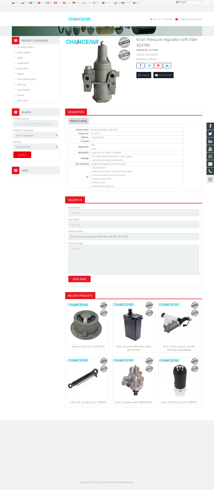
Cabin (20, 66)
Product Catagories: (23, 139)
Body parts (22, 77)
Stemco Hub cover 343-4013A (88, 353)
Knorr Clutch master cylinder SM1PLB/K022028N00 (179, 354)
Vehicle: (17, 150)
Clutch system (24, 61)
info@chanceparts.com (52, 9)
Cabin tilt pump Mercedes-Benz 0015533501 (133, 354)
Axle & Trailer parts (26, 88)
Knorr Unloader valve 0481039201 (134, 409)
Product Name (75, 239)
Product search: (21, 127)
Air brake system (25, 56)
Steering (21, 93)
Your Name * (74, 216)
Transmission (23, 99)
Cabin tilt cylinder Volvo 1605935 (88, 409)
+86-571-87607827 (24, 9)
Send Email (163, 84)
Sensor (20, 104)
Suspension (23, 72)
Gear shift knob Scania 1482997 (179, 409)
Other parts (23, 109)
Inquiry (144, 84)
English (181, 2)
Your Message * (76, 251)
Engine (20, 83)
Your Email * (74, 228)
